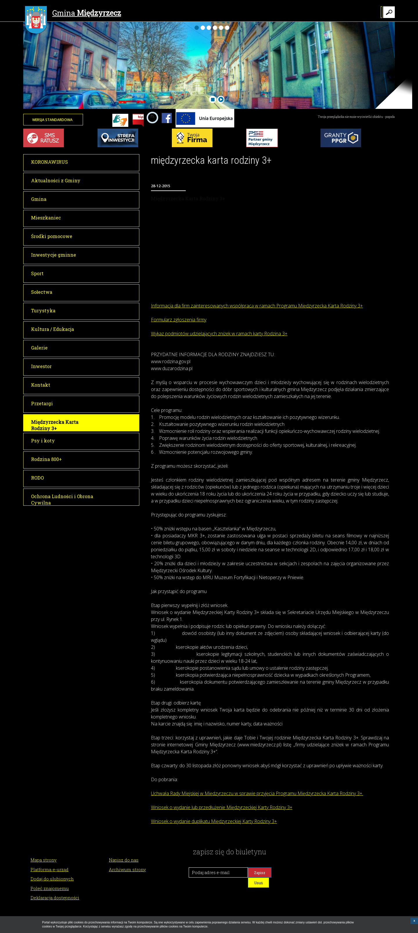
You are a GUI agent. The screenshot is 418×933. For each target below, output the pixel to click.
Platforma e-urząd (49, 869)
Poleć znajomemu (49, 888)
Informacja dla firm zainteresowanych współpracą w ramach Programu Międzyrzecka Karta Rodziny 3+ (257, 305)
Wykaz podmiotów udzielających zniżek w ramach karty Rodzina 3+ (219, 333)
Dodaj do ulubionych (52, 879)
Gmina (73, 13)
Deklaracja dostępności (54, 897)
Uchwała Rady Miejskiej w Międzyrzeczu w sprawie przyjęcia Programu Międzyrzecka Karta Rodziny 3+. (257, 793)
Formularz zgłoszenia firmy (178, 319)
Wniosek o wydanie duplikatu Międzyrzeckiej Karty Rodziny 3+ (214, 821)
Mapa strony (43, 860)
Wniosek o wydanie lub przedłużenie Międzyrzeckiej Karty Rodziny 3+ (221, 807)
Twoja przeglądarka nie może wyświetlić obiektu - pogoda (356, 117)
